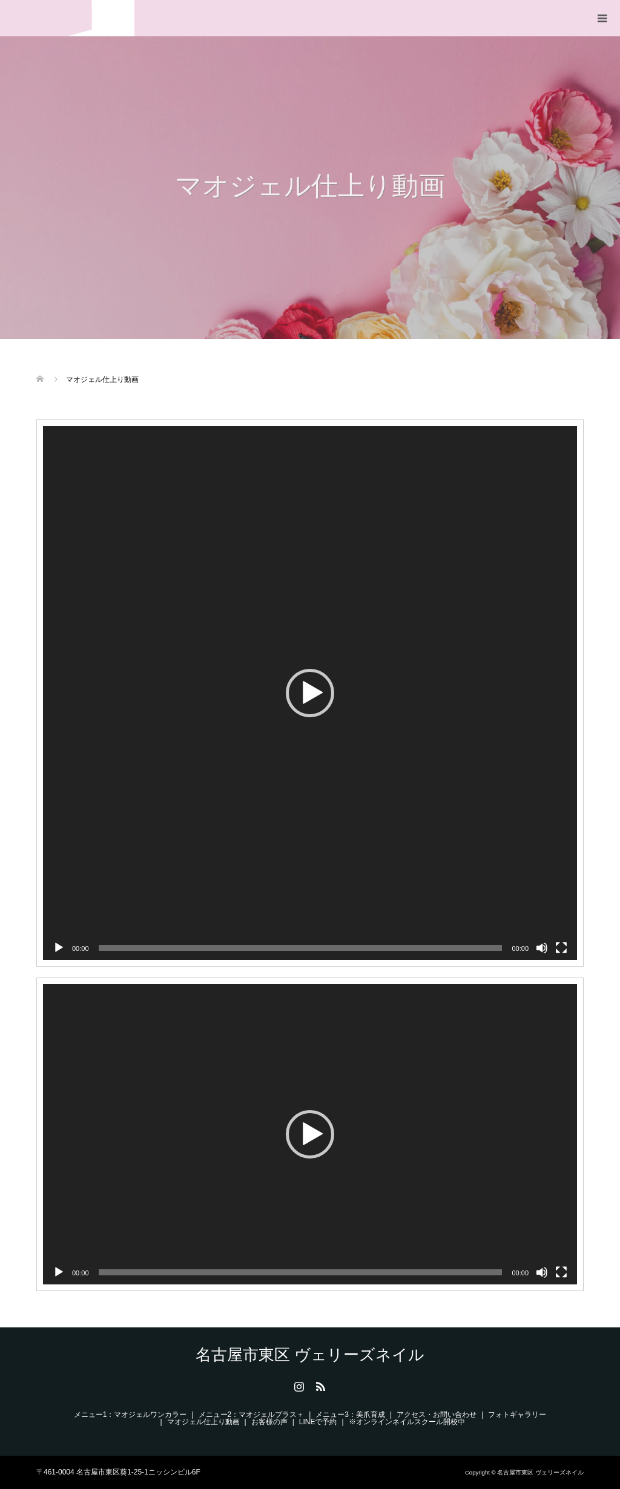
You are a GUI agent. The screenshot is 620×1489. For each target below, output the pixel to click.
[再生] (59, 948)
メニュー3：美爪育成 (350, 1414)
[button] (310, 693)
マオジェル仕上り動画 (203, 1422)
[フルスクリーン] (561, 948)
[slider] (301, 948)
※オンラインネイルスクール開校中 (407, 1422)
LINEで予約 (318, 1422)
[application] (310, 693)
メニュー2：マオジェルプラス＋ (252, 1414)
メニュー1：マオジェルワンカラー (130, 1414)
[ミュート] (542, 948)
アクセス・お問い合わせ (437, 1414)
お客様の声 (269, 1422)
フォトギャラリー (517, 1414)
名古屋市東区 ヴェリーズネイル (73, 18)
